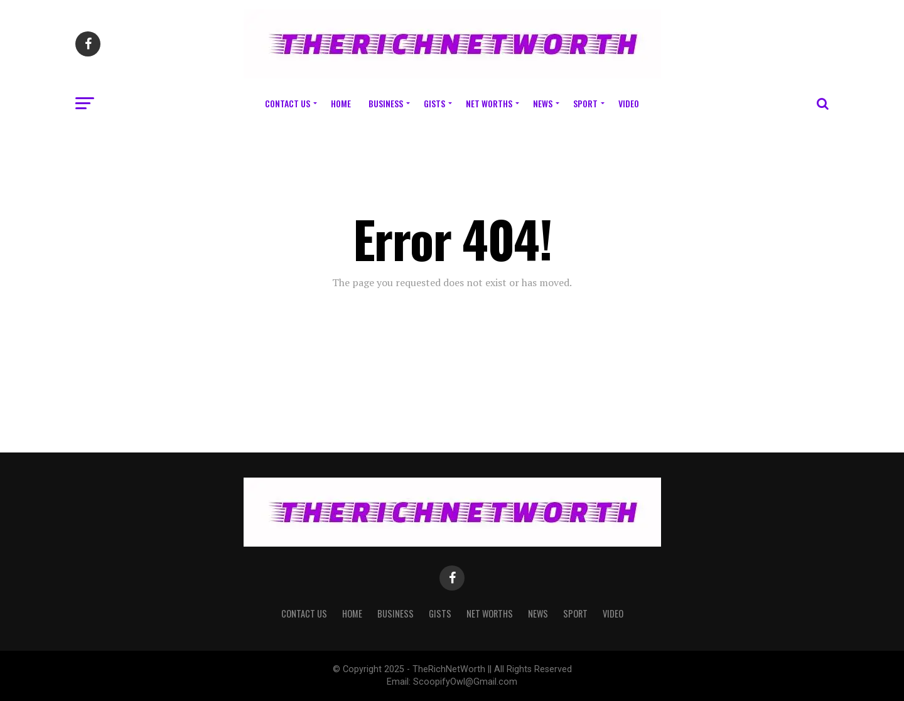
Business (386, 103)
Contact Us (287, 103)
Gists (434, 103)
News (542, 103)
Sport (585, 103)
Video (628, 103)
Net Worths (489, 103)
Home (341, 103)
